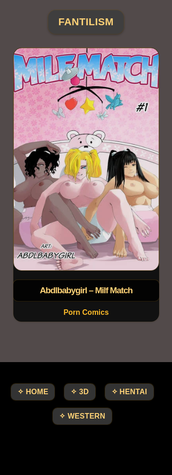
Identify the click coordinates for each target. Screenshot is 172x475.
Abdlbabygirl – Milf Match (85, 290)
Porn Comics (86, 312)
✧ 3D (80, 392)
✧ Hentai (129, 392)
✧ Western (82, 416)
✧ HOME (32, 392)
